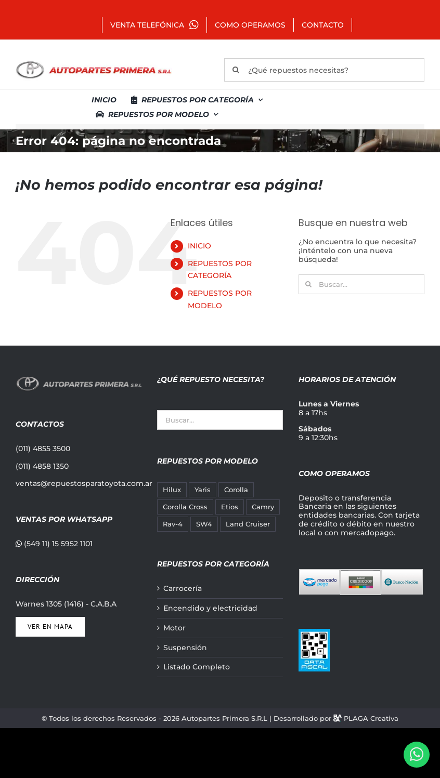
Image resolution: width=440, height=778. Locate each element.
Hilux (172, 490)
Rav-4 (173, 524)
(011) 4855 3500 (43, 448)
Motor (174, 628)
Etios (229, 507)
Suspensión (185, 647)
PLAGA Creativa (371, 718)
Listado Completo (196, 667)
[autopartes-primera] (94, 62)
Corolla (236, 490)
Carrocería (182, 588)
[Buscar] (236, 70)
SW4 (204, 524)
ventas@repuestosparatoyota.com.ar (84, 483)
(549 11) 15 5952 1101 (54, 543)
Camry (263, 507)
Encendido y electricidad (210, 608)
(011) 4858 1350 (42, 466)
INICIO (199, 245)
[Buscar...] (361, 284)
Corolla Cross (185, 507)
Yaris (203, 490)
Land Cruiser (248, 524)
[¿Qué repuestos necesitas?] (324, 70)
